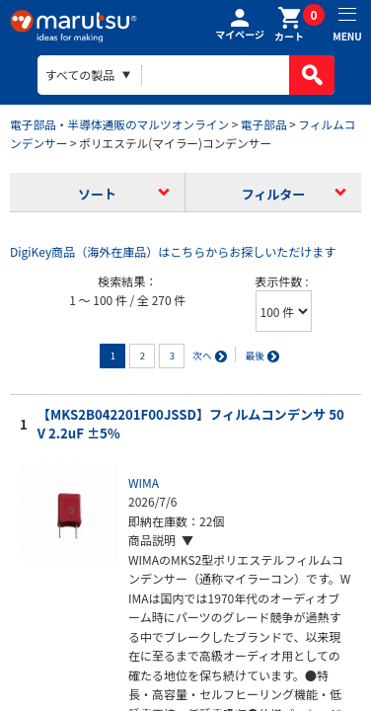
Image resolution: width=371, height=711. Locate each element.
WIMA (143, 482)
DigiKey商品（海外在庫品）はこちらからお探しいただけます (172, 251)
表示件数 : (282, 281)
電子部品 (264, 124)
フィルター (274, 194)
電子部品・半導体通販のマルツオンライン (119, 124)
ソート (97, 194)
